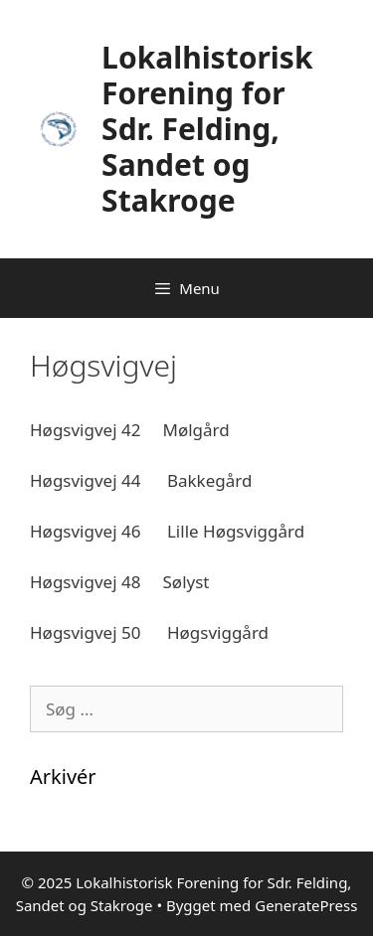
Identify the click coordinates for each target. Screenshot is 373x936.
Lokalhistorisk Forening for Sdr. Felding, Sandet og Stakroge (206, 129)
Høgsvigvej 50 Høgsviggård (149, 632)
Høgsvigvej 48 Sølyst (120, 581)
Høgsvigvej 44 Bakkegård (141, 480)
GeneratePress (306, 905)
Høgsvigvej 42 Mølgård (130, 429)
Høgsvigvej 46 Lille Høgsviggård (167, 531)
